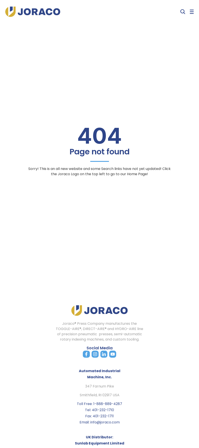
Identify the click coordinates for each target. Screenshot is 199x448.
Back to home (99, 186)
